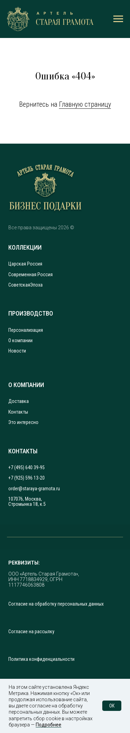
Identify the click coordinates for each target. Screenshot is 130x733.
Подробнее (48, 724)
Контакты (18, 412)
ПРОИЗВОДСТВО (30, 313)
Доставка (18, 401)
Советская (19, 285)
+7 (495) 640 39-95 (26, 467)
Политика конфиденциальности (41, 659)
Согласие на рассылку (31, 631)
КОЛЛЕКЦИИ (25, 247)
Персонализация (25, 330)
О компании (20, 340)
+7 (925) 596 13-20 (26, 478)
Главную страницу (85, 104)
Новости (17, 351)
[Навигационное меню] (118, 19)
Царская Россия (25, 264)
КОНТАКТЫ (22, 451)
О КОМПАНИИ (26, 385)
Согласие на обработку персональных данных (56, 604)
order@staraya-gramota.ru (34, 488)
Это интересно (23, 422)
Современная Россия (30, 274)
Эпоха (36, 285)
